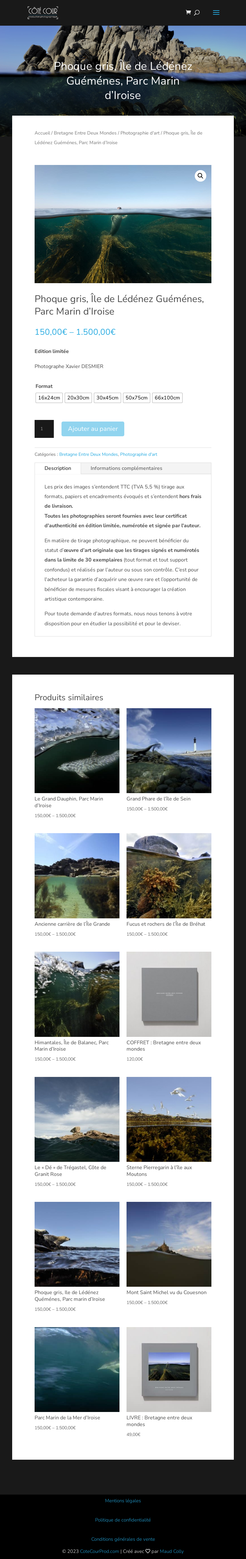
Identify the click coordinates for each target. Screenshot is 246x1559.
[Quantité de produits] (44, 429)
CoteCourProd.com (99, 1551)
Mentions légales (123, 1500)
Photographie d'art (140, 133)
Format (44, 386)
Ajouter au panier (93, 428)
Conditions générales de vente (123, 1539)
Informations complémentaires (126, 468)
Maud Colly (172, 1551)
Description (58, 468)
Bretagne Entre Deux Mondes (85, 133)
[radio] (49, 398)
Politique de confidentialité (123, 1520)
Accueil (42, 133)
